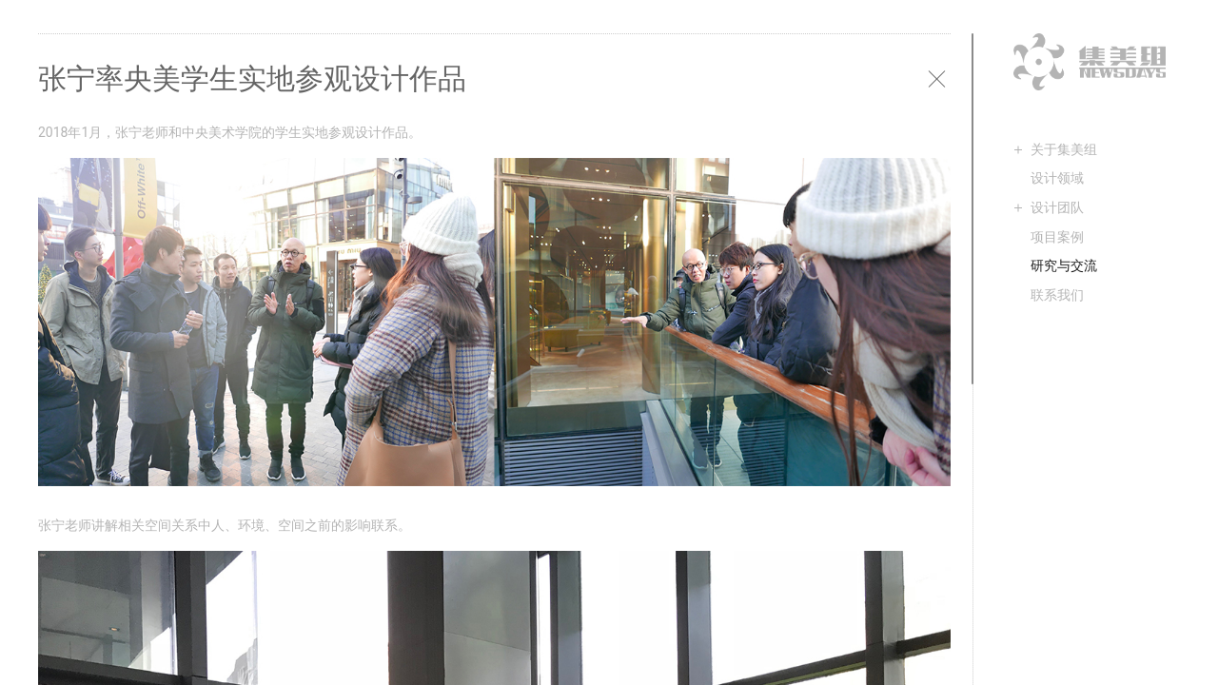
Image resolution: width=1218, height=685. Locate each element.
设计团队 (1057, 207)
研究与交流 (1064, 265)
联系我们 (1057, 295)
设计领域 (1057, 178)
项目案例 (1057, 237)
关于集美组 (1064, 149)
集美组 (1089, 61)
